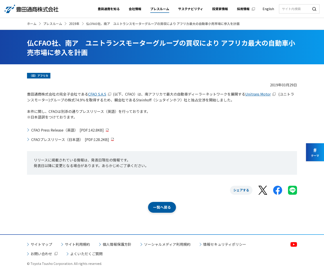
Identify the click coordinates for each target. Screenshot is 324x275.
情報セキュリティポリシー (224, 244)
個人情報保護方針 (117, 244)
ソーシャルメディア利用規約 (167, 244)
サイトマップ (41, 244)
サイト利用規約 (77, 244)
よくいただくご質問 (86, 253)
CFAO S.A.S (97, 94)
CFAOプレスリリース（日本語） (70, 139)
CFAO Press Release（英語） (67, 130)
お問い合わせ (41, 253)
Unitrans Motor (258, 94)
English (268, 9)
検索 (314, 8)
